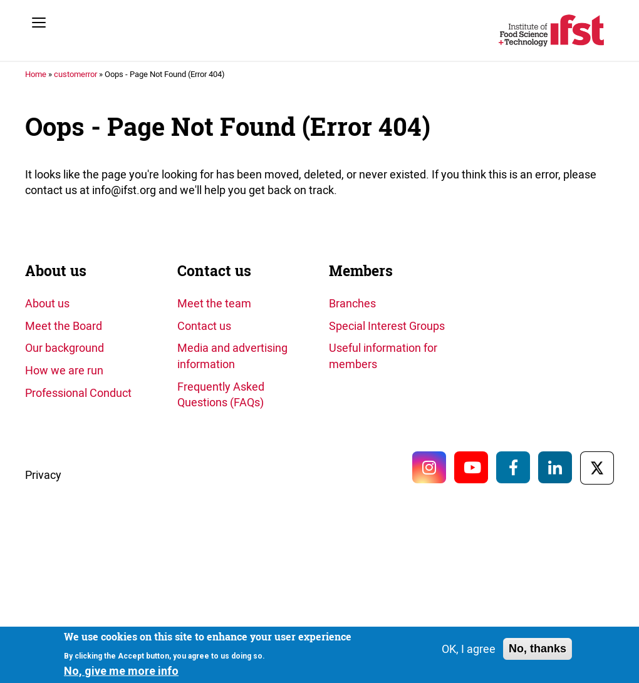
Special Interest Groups (387, 325)
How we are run (64, 369)
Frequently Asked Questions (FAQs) (220, 394)
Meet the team (214, 303)
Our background (64, 347)
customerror (75, 74)
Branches (352, 303)
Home (35, 74)
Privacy (43, 474)
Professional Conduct (78, 392)
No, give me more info (121, 671)
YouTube (471, 467)
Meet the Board (63, 325)
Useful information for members (383, 355)
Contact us (214, 270)
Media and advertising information (232, 355)
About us (55, 270)
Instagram (429, 467)
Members (361, 270)
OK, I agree (469, 649)
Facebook (513, 467)
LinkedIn (555, 467)
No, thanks (537, 649)
